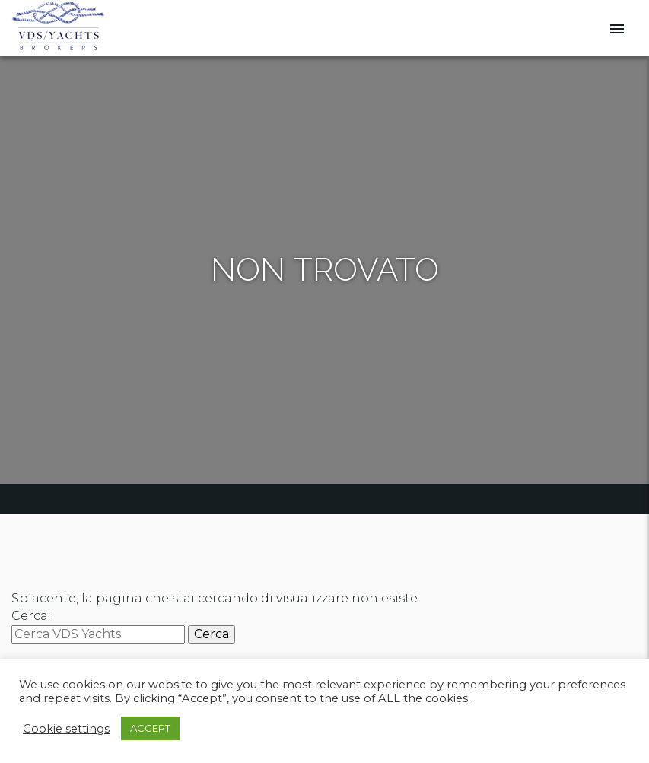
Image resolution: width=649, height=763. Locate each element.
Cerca (211, 634)
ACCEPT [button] (150, 728)
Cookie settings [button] (66, 729)
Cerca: (30, 616)
